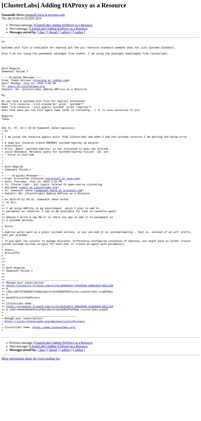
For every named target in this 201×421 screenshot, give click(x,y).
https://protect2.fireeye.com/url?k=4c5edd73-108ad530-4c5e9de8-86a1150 (59, 360)
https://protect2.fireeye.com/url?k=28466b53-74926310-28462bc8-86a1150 (59, 335)
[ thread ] (53, 32)
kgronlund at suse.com (62, 206)
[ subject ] (66, 32)
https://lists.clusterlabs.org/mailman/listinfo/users (45, 378)
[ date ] (41, 32)
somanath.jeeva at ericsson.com (45, 14)
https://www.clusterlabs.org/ (54, 385)
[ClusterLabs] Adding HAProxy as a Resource (63, 25)
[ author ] (79, 32)
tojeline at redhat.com (51, 88)
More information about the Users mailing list (31, 417)
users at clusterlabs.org (26, 95)
